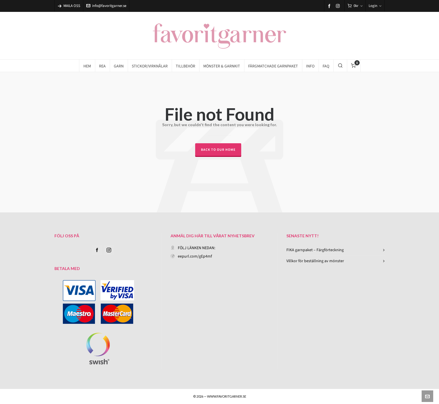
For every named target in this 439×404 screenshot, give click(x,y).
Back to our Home (218, 149)
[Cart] (355, 6)
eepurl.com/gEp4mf (195, 256)
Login (375, 5)
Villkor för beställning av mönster (315, 261)
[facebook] (330, 6)
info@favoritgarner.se (106, 5)
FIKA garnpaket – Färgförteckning (315, 250)
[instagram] (338, 6)
